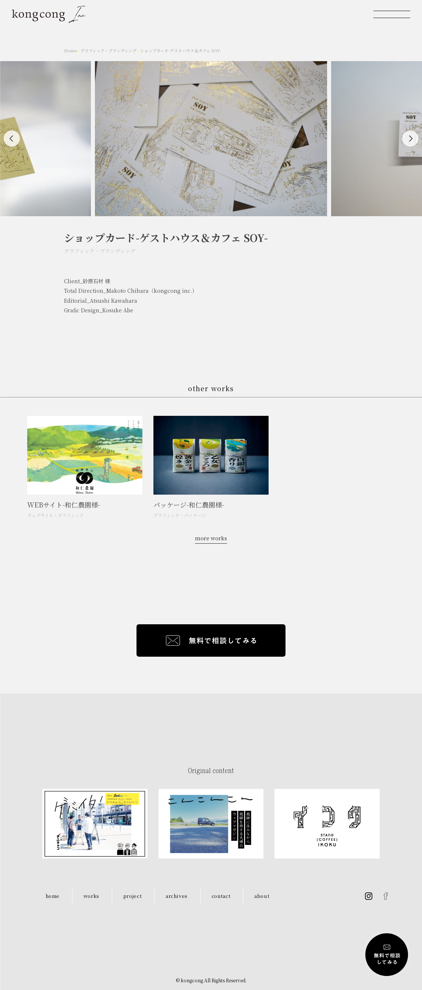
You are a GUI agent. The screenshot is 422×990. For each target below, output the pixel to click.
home (53, 895)
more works (211, 538)
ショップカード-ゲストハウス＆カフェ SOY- (180, 50)
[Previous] (12, 138)
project (132, 895)
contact (221, 895)
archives (177, 895)
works (91, 895)
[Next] (410, 138)
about (261, 895)
